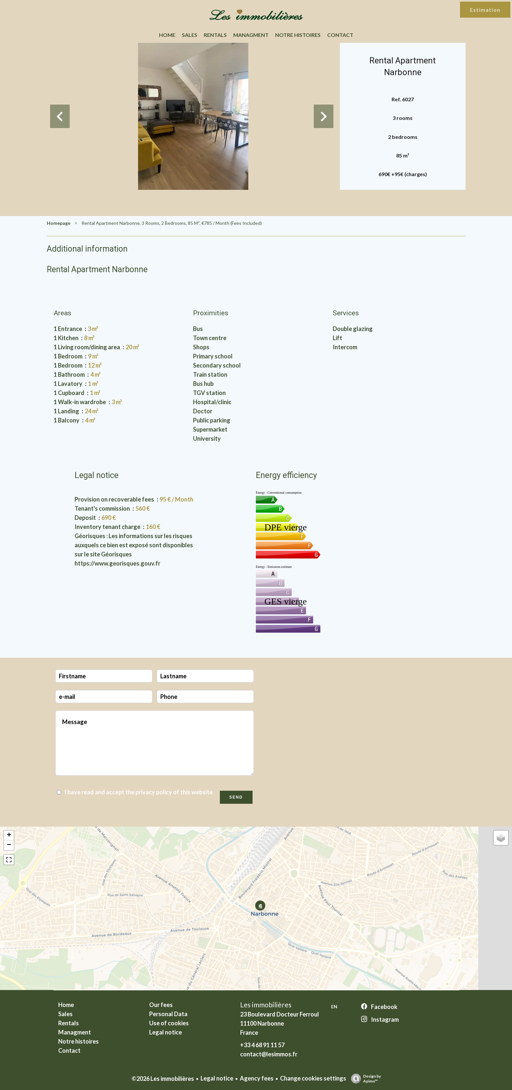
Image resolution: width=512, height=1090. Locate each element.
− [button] (9, 845)
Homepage (58, 223)
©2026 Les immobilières (163, 1078)
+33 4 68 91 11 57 (262, 1045)
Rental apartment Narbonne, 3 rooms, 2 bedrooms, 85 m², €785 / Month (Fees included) (171, 223)
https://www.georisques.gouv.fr (117, 563)
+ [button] (9, 835)
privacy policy (153, 792)
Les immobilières (265, 1004)
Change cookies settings (313, 1078)
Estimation (485, 10)
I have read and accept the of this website (138, 792)
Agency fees (257, 1078)
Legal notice (217, 1078)
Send (236, 797)
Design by (364, 1078)
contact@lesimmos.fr (268, 1054)
